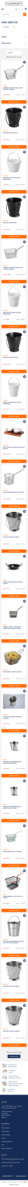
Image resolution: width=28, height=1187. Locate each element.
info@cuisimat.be (21, 1176)
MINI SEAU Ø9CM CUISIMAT (11, 986)
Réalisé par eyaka (14, 1184)
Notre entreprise (5, 1128)
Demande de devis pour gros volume (10, 1162)
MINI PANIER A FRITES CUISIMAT (12, 672)
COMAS (5, 580)
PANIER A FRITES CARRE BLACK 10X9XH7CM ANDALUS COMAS (12, 627)
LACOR (4, 894)
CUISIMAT (5, 86)
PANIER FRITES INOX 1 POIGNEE (12, 851)
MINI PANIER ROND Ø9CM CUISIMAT (13, 492)
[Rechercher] (14, 14)
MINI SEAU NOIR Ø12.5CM (10, 357)
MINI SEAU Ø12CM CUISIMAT (11, 1031)
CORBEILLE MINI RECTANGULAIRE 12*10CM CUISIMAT (13, 88)
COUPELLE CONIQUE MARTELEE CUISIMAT (12, 717)
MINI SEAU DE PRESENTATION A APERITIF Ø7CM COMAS (12, 807)
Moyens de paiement (6, 1148)
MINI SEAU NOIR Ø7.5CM (10, 133)
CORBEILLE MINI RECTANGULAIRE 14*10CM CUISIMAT (13, 268)
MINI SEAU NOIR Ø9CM (10, 223)
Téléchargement (5, 1131)
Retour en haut (14, 1056)
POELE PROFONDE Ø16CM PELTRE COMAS (13, 582)
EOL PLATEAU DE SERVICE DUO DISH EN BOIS (14, 448)
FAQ (2, 1145)
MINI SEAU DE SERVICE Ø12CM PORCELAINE (12, 403)
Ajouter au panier (14, 102)
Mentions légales (5, 1134)
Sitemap (3, 1138)
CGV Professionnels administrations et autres (12, 1159)
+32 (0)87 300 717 (7, 1176)
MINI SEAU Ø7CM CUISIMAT (11, 537)
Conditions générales (6, 1141)
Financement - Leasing (7, 1166)
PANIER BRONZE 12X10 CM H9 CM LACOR (13, 897)
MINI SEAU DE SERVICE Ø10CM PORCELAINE (12, 313)
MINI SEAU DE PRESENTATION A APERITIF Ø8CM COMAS (12, 762)
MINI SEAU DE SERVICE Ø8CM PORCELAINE (11, 178)
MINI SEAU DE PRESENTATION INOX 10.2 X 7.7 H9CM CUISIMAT (13, 942)
